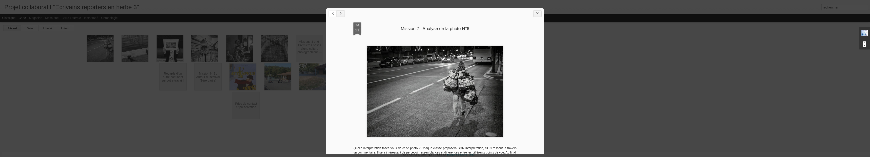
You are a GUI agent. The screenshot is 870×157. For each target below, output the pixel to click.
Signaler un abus (465, 154)
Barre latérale (71, 18)
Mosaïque (52, 18)
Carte (22, 18)
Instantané (91, 18)
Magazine (35, 18)
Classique (8, 18)
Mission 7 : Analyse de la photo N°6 (435, 28)
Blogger (451, 154)
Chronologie (109, 18)
